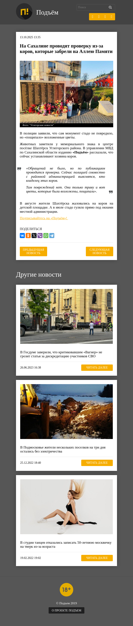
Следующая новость (100, 251)
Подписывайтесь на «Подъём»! (44, 218)
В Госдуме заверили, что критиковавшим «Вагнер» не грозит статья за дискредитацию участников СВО (61, 354)
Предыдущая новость (33, 251)
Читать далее (97, 367)
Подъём (47, 12)
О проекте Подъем (66, 610)
